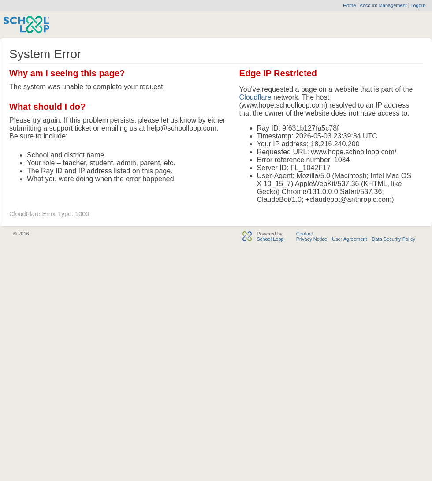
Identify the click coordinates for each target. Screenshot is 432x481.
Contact (304, 233)
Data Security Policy (393, 239)
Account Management (384, 5)
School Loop (270, 239)
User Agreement (349, 239)
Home (349, 5)
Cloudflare (255, 97)
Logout (417, 5)
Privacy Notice (311, 239)
